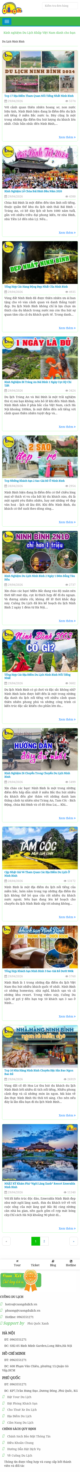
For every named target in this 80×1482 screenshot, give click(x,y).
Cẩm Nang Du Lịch (20, 1423)
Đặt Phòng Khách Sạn (22, 1403)
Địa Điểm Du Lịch (19, 1416)
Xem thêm (67, 137)
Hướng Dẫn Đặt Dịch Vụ (24, 1449)
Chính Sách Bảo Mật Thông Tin (28, 1436)
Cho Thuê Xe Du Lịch (22, 1410)
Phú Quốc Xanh (38, 1323)
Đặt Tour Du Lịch (19, 1397)
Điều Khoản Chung (20, 1443)
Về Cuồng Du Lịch (19, 1455)
